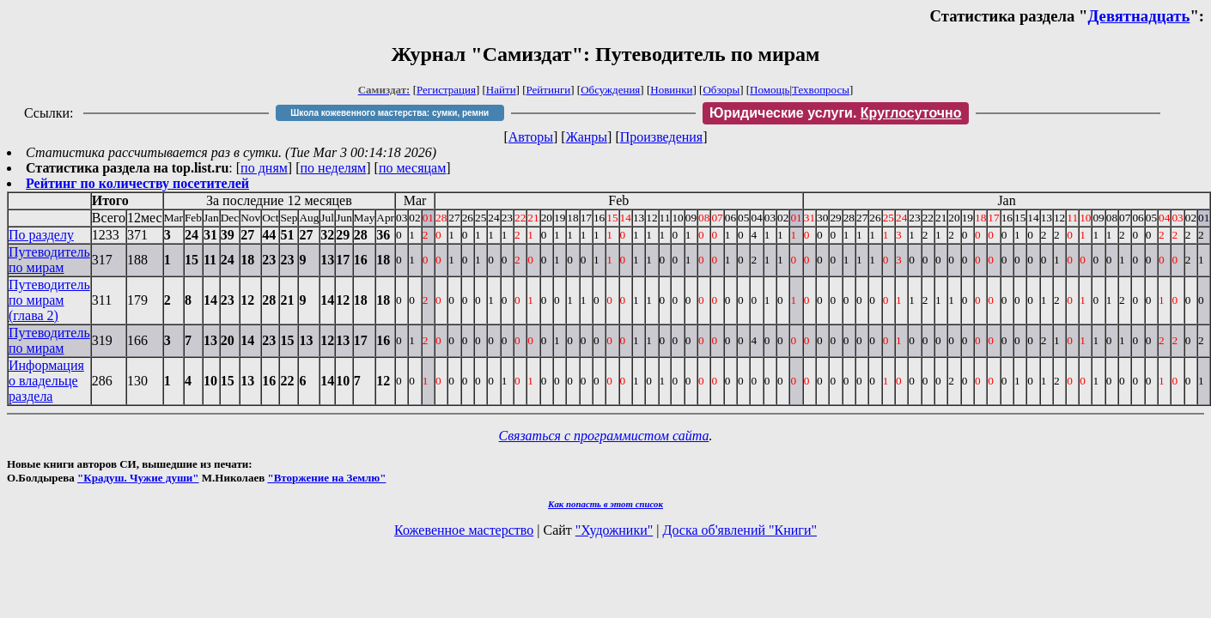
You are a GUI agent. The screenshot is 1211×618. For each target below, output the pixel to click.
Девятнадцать (1139, 16)
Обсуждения (610, 89)
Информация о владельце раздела (46, 380)
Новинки (671, 89)
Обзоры (721, 89)
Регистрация (446, 89)
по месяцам (412, 168)
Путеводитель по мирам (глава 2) (49, 300)
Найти (501, 89)
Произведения (661, 137)
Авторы (530, 137)
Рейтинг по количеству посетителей (137, 183)
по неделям (334, 168)
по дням (264, 168)
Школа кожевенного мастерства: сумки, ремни (389, 113)
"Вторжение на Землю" (326, 477)
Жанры (586, 137)
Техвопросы (820, 89)
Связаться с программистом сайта (604, 435)
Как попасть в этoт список (605, 504)
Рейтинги (548, 89)
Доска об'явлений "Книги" (739, 530)
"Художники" (614, 530)
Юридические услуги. (835, 113)
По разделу (41, 234)
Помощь (769, 89)
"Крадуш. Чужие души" (138, 477)
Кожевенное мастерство (463, 530)
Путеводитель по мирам (49, 260)
